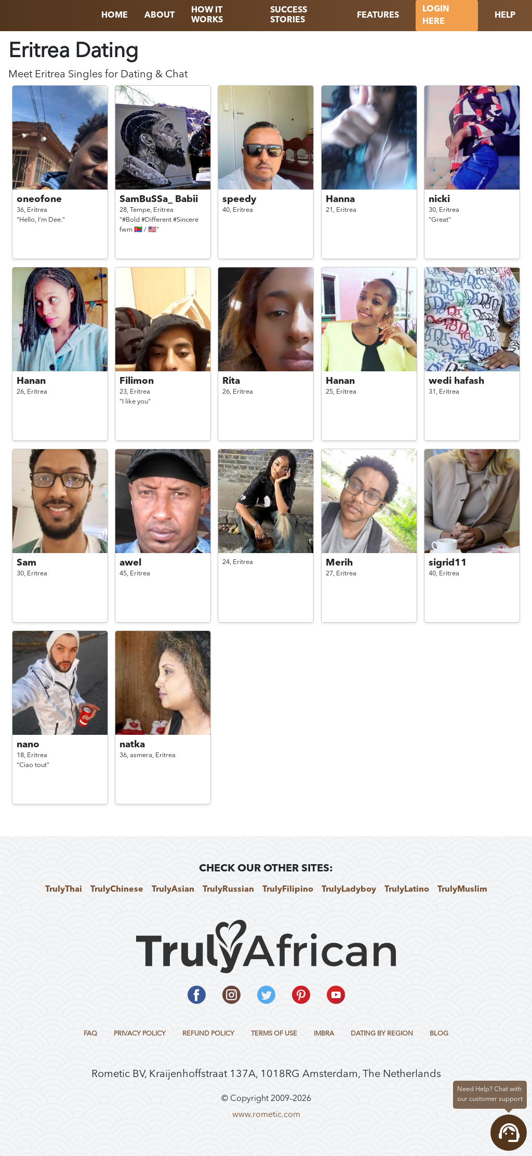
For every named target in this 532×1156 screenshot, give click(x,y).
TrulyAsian (173, 889)
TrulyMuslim (462, 889)
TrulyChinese (116, 889)
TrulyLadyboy (349, 889)
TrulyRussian (228, 889)
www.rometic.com (266, 1115)
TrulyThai (63, 889)
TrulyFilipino (287, 889)
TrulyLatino (406, 889)
